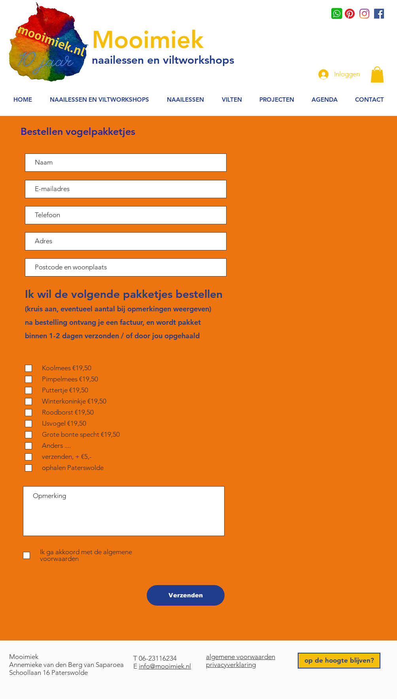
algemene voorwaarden (240, 657)
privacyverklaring (231, 665)
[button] (377, 74)
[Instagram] (364, 14)
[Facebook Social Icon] (379, 14)
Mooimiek (148, 39)
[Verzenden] (186, 595)
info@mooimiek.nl (165, 666)
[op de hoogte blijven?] (339, 661)
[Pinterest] (350, 14)
